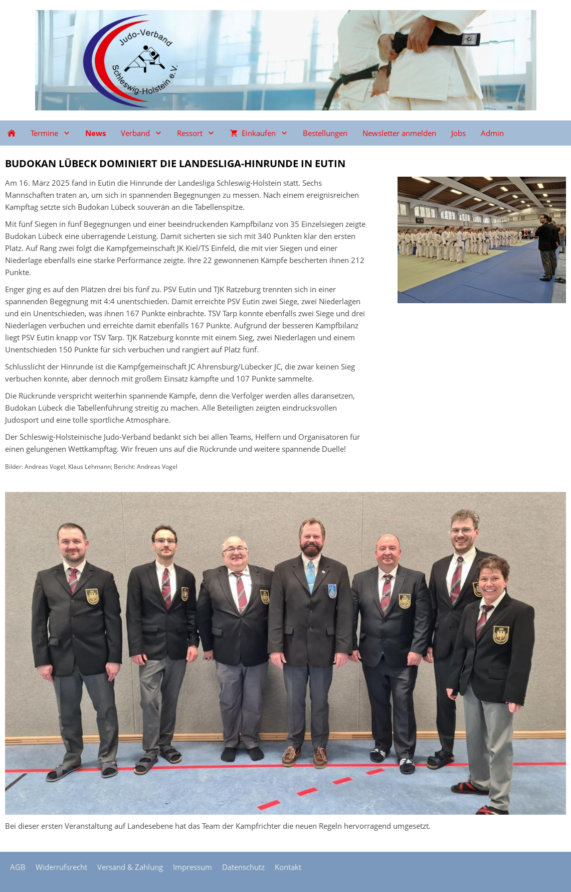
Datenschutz (243, 867)
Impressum (192, 867)
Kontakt (288, 867)
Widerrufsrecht (61, 867)
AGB (18, 867)
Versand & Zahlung (130, 867)
